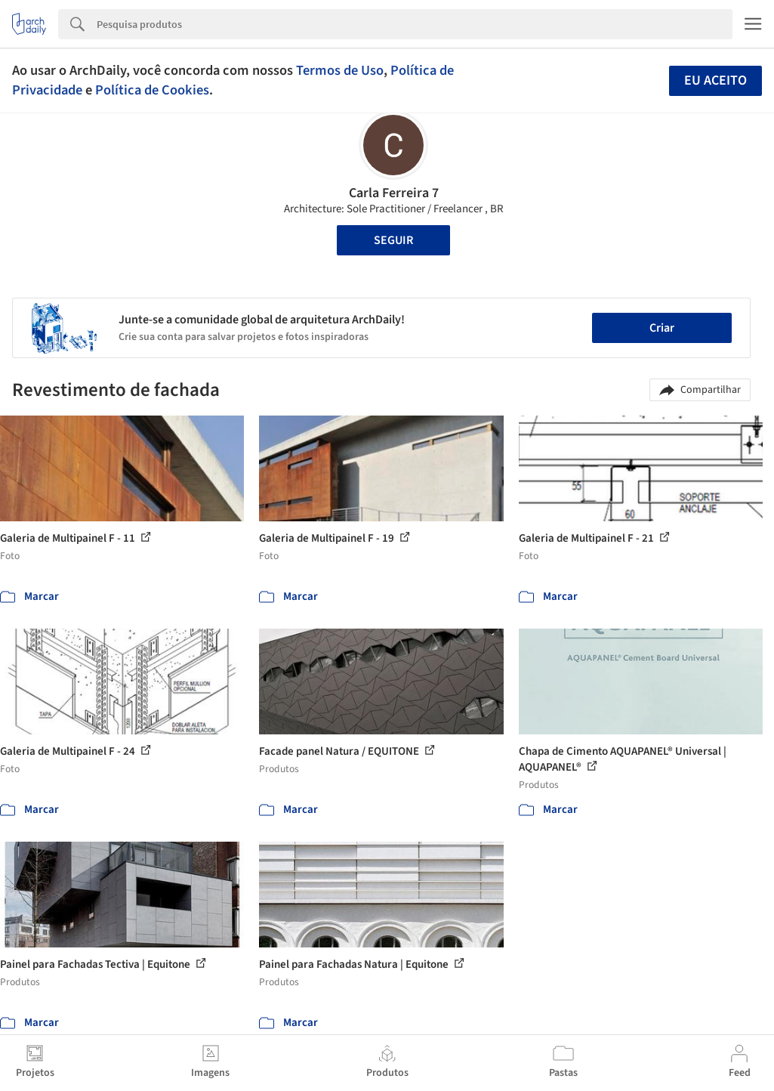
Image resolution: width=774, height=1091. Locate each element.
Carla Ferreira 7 (394, 193)
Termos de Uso (340, 70)
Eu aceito (715, 80)
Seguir (393, 240)
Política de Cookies (152, 90)
